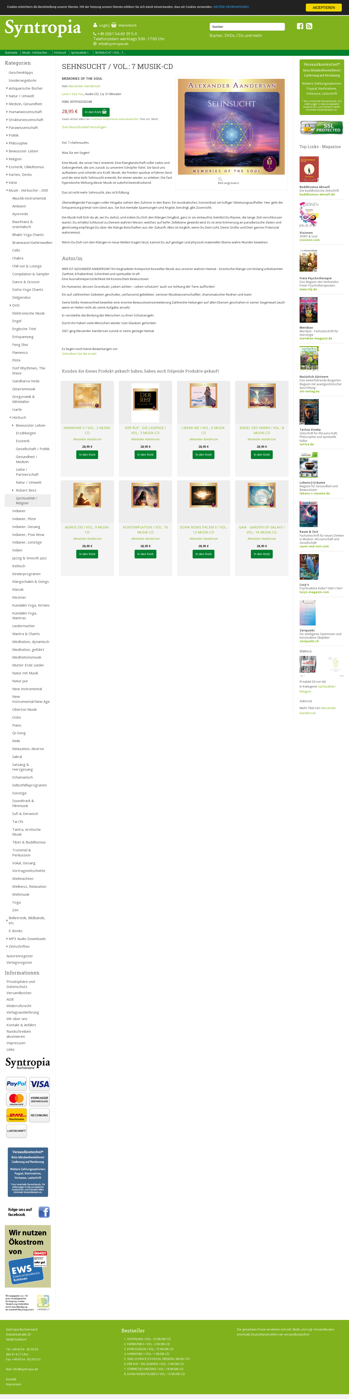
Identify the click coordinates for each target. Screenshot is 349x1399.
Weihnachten (22, 878)
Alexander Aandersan (84, 86)
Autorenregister (19, 955)
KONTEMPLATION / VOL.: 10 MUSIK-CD (145, 529)
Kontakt (11, 1379)
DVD (16, 305)
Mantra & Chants (26, 633)
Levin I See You (73, 94)
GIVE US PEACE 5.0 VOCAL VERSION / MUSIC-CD (158, 1359)
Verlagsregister (19, 962)
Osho (16, 717)
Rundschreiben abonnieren (18, 1034)
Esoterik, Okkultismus (26, 166)
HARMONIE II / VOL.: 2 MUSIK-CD (87, 430)
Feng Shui (20, 344)
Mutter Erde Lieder (28, 665)
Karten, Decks (20, 174)
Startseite (11, 53)
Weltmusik (20, 894)
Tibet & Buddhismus (29, 842)
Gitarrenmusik (23, 388)
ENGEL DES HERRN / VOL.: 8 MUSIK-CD (262, 430)
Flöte (16, 360)
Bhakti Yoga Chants (28, 234)
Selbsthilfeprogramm (29, 785)
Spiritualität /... (80, 53)
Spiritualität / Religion (26, 500)
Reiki (16, 740)
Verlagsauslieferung (22, 1012)
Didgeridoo (21, 297)
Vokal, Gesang (23, 862)
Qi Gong (19, 732)
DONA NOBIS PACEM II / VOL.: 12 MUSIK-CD (204, 529)
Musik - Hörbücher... (35, 53)
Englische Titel (24, 328)
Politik (13, 135)
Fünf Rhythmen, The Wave (28, 370)
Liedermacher (23, 625)
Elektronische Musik (28, 313)
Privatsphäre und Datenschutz (20, 984)
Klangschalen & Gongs (30, 581)
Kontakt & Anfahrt (21, 1024)
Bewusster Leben (23, 151)
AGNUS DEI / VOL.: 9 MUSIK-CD (87, 529)
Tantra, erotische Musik (26, 832)
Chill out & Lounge (27, 266)
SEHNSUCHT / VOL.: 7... (110, 53)
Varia (13, 182)
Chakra (17, 258)
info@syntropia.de (114, 43)
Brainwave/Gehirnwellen (31, 242)
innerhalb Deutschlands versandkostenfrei (114, 119)
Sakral (17, 756)
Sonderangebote (22, 80)
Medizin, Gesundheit (25, 103)
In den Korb (96, 112)
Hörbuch (60, 53)
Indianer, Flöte (24, 518)
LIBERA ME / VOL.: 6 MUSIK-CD (204, 430)
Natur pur (20, 680)
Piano (16, 725)
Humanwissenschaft (25, 111)
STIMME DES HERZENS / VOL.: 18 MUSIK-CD (155, 1369)
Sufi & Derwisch (25, 813)
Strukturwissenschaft (26, 119)
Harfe (17, 409)
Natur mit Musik (25, 673)
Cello (16, 250)
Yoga (16, 902)
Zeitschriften (19, 946)
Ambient (19, 206)
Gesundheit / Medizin (26, 459)
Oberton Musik (24, 709)
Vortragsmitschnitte (28, 870)
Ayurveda (20, 213)
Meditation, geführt (28, 649)
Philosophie (18, 143)
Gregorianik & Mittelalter (23, 399)
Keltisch (18, 565)
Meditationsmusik (26, 657)
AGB (10, 999)
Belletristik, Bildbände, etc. (27, 920)
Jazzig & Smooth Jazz (29, 558)
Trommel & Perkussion (21, 852)
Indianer (19, 510)
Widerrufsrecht (18, 1005)
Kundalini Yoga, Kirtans (31, 605)
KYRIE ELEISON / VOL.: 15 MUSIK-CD (150, 1349)
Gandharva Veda (25, 380)
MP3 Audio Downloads (27, 938)
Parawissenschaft (23, 127)
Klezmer (19, 597)
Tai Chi (17, 821)
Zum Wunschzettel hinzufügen (84, 127)
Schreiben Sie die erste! (79, 353)
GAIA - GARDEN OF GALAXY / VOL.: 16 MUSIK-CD (262, 529)
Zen (15, 909)
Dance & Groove (26, 281)
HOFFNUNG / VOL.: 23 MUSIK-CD (149, 1339)
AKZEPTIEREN (324, 7)
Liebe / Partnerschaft (27, 472)
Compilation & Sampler (30, 273)
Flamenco (20, 352)
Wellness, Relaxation (29, 886)
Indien (17, 550)
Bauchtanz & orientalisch (22, 224)
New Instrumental (27, 688)
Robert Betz (26, 490)
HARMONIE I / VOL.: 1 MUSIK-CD (148, 1354)
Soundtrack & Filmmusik (23, 803)
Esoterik (23, 440)
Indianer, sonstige (27, 542)
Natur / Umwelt (21, 95)
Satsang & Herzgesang (22, 767)
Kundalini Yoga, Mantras (24, 615)
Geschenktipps (21, 72)
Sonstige (19, 793)
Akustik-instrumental (29, 198)
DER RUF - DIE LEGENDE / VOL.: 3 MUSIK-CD (145, 430)
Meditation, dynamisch (30, 641)
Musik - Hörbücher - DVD (28, 190)
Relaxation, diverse (28, 748)
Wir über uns (16, 1018)
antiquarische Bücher (26, 88)
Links (10, 1049)
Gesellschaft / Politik (32, 448)
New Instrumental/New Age (31, 699)
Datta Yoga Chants (27, 289)
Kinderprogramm (26, 573)
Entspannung (23, 336)
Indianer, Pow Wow (28, 534)
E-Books (16, 930)
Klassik (18, 589)
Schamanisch (22, 777)
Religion (15, 158)
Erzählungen (26, 432)
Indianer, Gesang (26, 526)
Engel (16, 320)
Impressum (15, 1042)
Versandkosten (18, 992)
